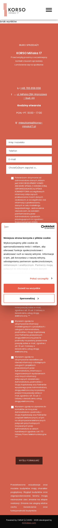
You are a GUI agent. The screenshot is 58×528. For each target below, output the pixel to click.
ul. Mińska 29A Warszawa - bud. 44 (32, 96)
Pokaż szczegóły (39, 278)
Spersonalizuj (29, 298)
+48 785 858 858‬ (30, 88)
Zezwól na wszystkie (29, 288)
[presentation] (29, 447)
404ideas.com (29, 523)
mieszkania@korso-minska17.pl (31, 124)
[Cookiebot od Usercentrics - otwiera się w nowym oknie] (41, 227)
